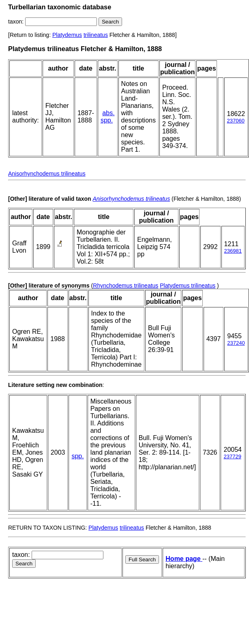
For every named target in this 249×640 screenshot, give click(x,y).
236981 (233, 251)
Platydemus (67, 35)
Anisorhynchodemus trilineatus (47, 173)
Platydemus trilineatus (187, 285)
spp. (107, 120)
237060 (236, 121)
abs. (108, 113)
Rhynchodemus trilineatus (125, 285)
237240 (236, 343)
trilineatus (96, 35)
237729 (232, 456)
